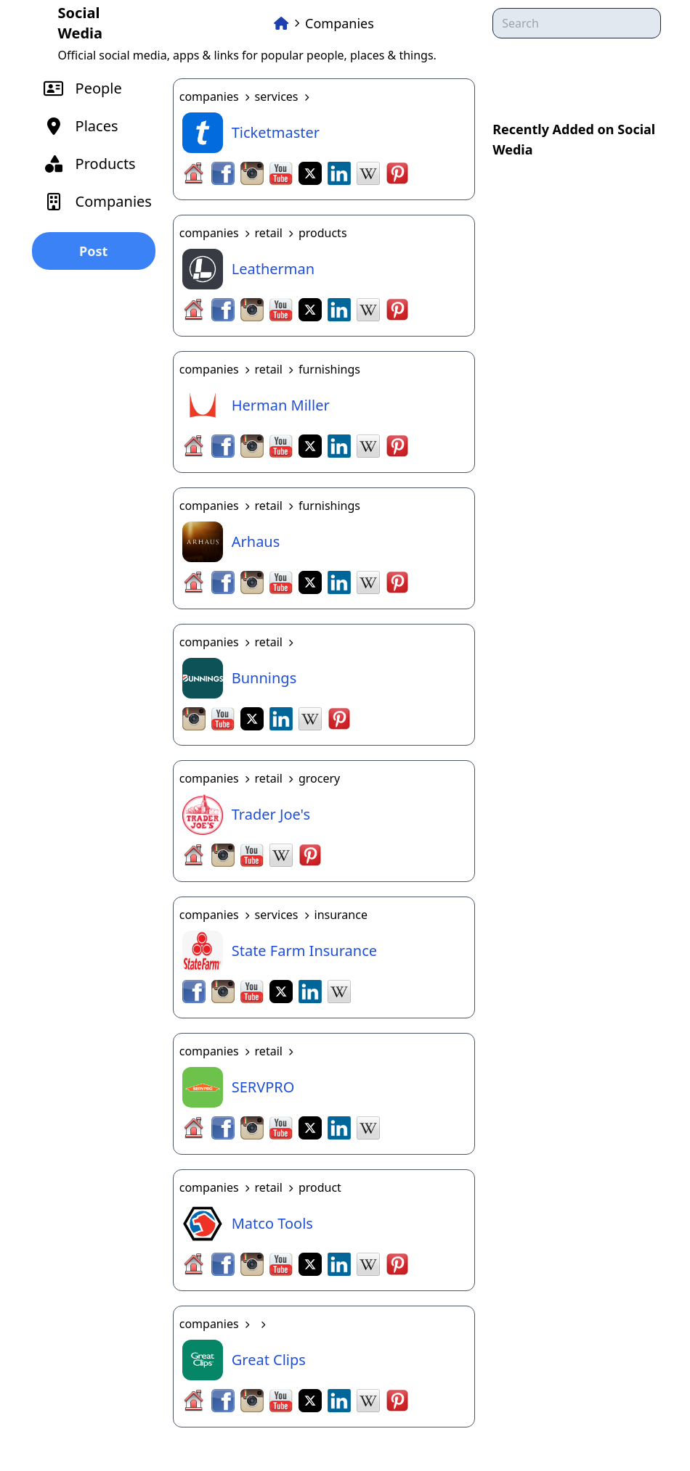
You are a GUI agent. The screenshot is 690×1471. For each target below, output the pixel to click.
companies (209, 96)
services (277, 96)
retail (269, 233)
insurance (341, 915)
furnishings (329, 369)
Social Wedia (80, 23)
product (320, 1187)
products (323, 233)
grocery (319, 778)
